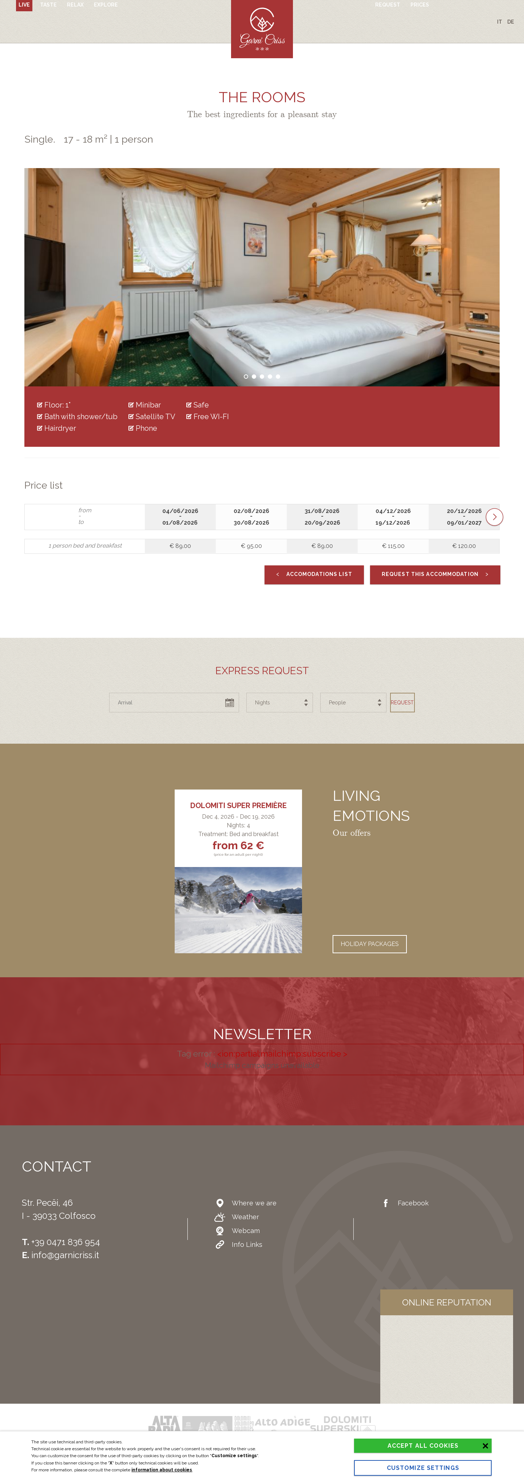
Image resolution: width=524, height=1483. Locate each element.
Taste (48, 21)
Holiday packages (370, 944)
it (499, 22)
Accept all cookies (396, 1435)
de (510, 22)
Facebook (405, 1203)
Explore (106, 21)
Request (387, 21)
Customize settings (396, 1464)
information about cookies (161, 1456)
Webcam (238, 1230)
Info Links (239, 1244)
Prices (419, 21)
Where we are (246, 1203)
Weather (237, 1217)
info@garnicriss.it (65, 1255)
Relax (75, 21)
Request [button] (389, 702)
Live (24, 21)
